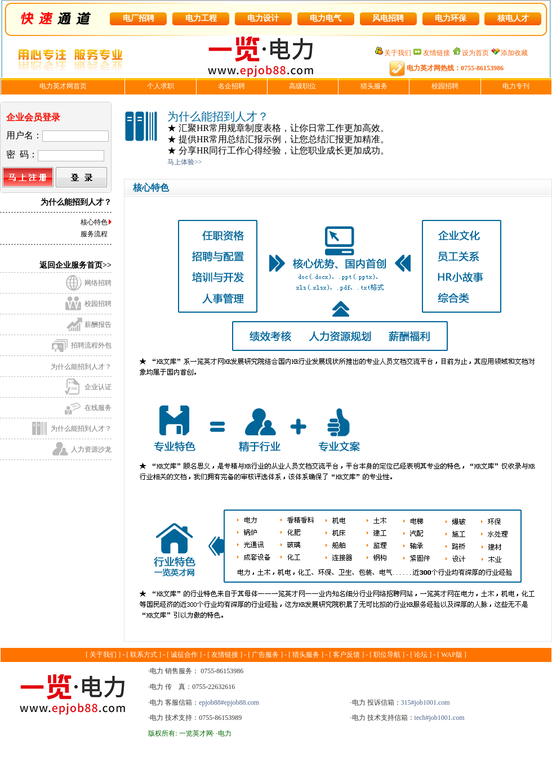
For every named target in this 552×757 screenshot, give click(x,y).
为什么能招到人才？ (81, 367)
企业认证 (98, 387)
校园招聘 (98, 304)
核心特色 (94, 222)
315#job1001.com (425, 702)
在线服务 (98, 408)
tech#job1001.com (440, 718)
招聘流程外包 (91, 345)
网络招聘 (98, 283)
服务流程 (94, 234)
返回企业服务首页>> (75, 265)
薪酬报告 (98, 324)
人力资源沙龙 (91, 449)
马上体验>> (184, 162)
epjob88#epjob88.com (229, 702)
